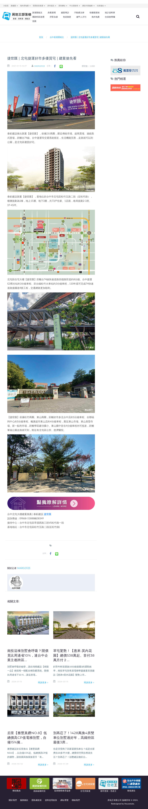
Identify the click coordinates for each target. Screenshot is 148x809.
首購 (34, 21)
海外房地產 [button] (25, 6)
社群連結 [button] (101, 6)
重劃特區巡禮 (38, 17)
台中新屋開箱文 (57, 37)
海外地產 (96, 17)
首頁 (40, 37)
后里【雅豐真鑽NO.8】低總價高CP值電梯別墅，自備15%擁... (27, 737)
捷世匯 (47, 514)
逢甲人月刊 (81, 17)
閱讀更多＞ (43, 682)
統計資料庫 (110, 12)
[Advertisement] (126, 135)
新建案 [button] (14, 6)
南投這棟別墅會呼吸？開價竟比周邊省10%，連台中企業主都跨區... (28, 655)
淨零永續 (54, 17)
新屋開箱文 (37, 12)
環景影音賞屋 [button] (39, 6)
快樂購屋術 (95, 12)
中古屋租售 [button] (74, 6)
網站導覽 (64, 800)
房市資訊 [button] (51, 6)
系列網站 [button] (62, 6)
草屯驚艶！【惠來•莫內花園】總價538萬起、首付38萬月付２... (74, 655)
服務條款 (24, 800)
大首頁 (5, 6)
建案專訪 (65, 12)
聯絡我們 (76, 800)
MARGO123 (39, 66)
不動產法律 (79, 12)
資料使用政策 (51, 800)
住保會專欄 (110, 17)
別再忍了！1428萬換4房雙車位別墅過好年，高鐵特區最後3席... (73, 737)
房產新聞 (52, 12)
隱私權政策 (37, 800)
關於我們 (13, 800)
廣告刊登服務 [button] (88, 6)
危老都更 (67, 17)
